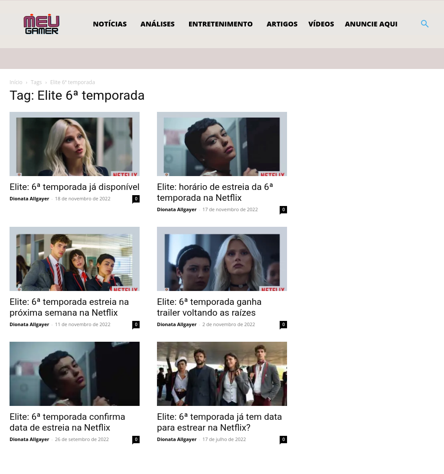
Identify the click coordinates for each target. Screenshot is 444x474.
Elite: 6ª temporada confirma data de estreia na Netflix (67, 422)
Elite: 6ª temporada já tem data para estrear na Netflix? (219, 422)
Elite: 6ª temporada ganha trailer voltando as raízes (209, 307)
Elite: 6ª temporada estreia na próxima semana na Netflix (69, 307)
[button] (425, 24)
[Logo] (42, 24)
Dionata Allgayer (29, 198)
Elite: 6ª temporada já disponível (75, 187)
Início (16, 82)
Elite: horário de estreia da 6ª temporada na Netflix (215, 192)
